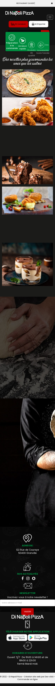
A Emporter (38, 24)
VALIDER (27, 611)
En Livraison (18, 24)
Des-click (49, 676)
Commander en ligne (27, 679)
